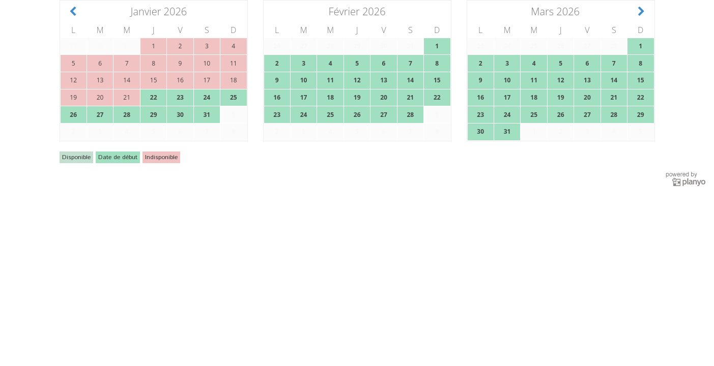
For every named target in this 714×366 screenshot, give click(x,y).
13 (383, 80)
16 (276, 97)
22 (153, 97)
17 (303, 97)
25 (233, 97)
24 (206, 97)
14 (410, 80)
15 (437, 80)
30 (180, 114)
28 (126, 114)
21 (410, 97)
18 (330, 97)
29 (153, 114)
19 (357, 97)
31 (206, 114)
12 (357, 80)
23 (180, 97)
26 (73, 114)
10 (303, 80)
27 (100, 114)
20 (383, 97)
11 (330, 80)
